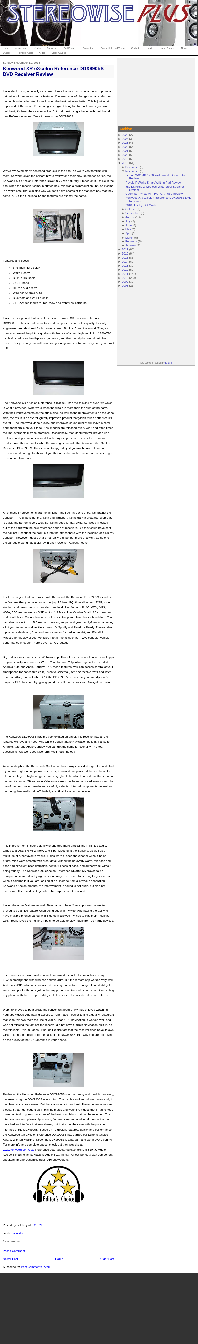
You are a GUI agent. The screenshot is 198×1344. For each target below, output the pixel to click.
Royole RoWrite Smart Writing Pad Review (153, 182)
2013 (125, 265)
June (128, 225)
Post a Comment (14, 1250)
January (130, 245)
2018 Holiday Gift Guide (141, 205)
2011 (125, 273)
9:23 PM (37, 1225)
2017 (125, 249)
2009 (125, 281)
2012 (125, 269)
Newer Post (10, 1258)
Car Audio (17, 1233)
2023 (125, 142)
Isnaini (168, 362)
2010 (125, 277)
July (128, 221)
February (131, 241)
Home (59, 1258)
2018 (125, 163)
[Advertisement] (156, 91)
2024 (125, 138)
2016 (125, 253)
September (132, 213)
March (129, 237)
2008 (125, 285)
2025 (125, 134)
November (132, 171)
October (130, 209)
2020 (125, 154)
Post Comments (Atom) (36, 1266)
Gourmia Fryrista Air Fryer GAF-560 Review (154, 193)
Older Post (107, 1258)
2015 (125, 257)
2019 (125, 158)
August (129, 217)
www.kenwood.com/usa (18, 1149)
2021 (125, 150)
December (132, 167)
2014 (125, 261)
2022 (125, 146)
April (128, 233)
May (128, 229)
